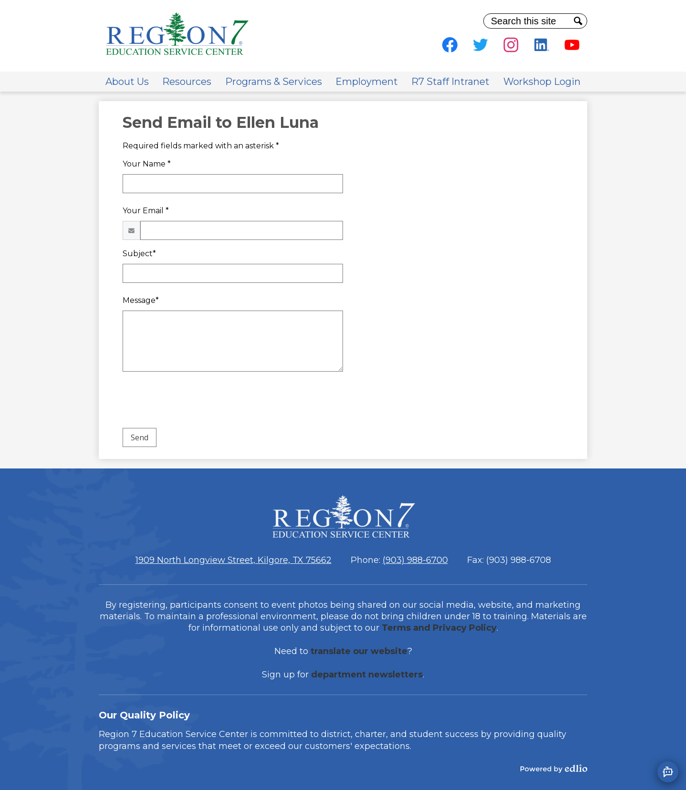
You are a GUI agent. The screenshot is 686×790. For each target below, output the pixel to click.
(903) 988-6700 (415, 560)
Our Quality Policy (144, 715)
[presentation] (195, 401)
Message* (141, 300)
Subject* (139, 253)
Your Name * (147, 163)
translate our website (359, 651)
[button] (127, 82)
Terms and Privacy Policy (439, 628)
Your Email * (146, 210)
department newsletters (367, 674)
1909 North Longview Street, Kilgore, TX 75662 (233, 560)
